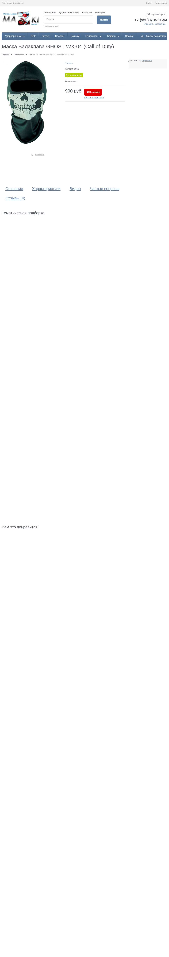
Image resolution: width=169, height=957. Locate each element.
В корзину (94, 92)
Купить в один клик (94, 97)
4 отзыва (69, 63)
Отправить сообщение (155, 24)
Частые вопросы (104, 189)
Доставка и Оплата (69, 12)
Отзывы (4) (15, 198)
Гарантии (87, 12)
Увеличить (39, 155)
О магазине (50, 12)
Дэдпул (56, 26)
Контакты (100, 12)
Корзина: (157, 14)
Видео (75, 189)
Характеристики (46, 189)
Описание (14, 189)
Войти (149, 3)
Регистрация (161, 3)
